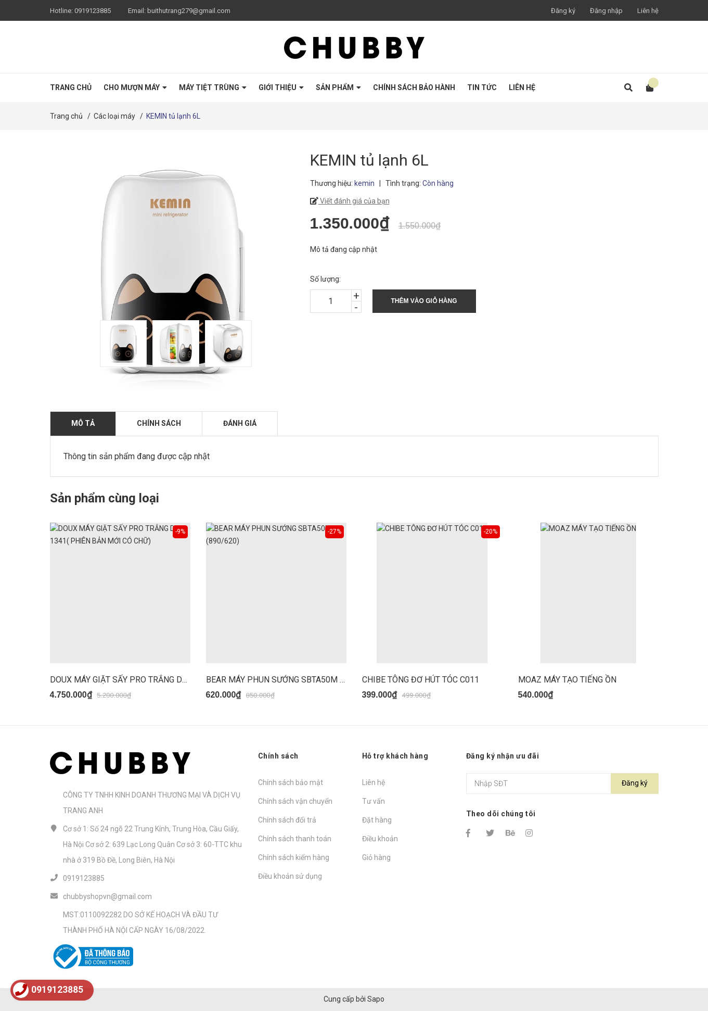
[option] (121, 343)
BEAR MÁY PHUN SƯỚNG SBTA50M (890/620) (291, 680)
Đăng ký (563, 11)
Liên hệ (648, 11)
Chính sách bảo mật (290, 782)
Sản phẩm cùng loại (104, 498)
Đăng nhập (606, 11)
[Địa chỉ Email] (562, 783)
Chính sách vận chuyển (295, 801)
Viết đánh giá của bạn (354, 201)
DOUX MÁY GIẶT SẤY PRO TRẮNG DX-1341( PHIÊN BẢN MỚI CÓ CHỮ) (179, 680)
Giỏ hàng (376, 857)
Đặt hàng (377, 820)
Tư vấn (373, 801)
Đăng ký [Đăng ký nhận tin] (635, 783)
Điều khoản (380, 839)
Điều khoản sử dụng (290, 876)
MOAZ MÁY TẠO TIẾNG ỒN (567, 680)
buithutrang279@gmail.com (188, 11)
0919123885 (92, 11)
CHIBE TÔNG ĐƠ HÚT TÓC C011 (420, 680)
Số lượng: (325, 279)
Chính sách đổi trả (287, 820)
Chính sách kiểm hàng (293, 857)
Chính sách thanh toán (294, 839)
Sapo (375, 999)
